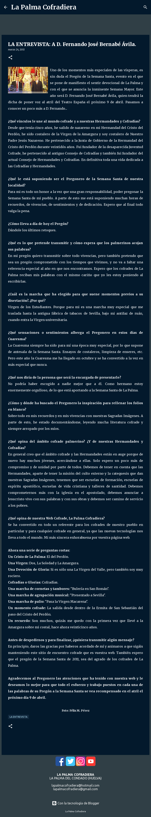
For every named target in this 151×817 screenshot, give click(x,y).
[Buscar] (145, 7)
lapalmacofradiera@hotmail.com (75, 785)
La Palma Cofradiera (43, 7)
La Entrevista (18, 717)
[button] (10, 57)
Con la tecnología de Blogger (75, 803)
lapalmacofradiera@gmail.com (75, 789)
